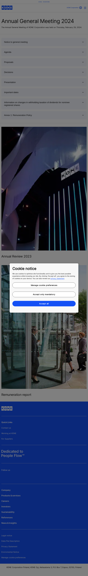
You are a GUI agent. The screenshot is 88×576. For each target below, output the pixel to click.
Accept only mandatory (44, 294)
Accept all (44, 303)
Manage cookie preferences (44, 285)
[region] (44, 288)
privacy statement (57, 278)
